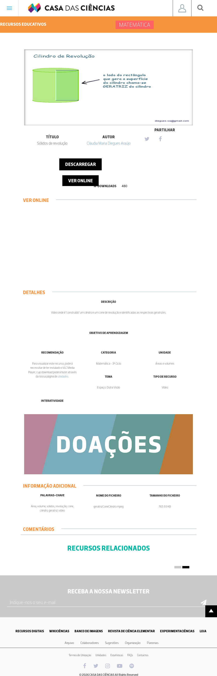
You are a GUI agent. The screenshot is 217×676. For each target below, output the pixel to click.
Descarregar (80, 164)
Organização (133, 643)
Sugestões (112, 643)
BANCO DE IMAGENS (89, 631)
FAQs (130, 655)
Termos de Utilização (80, 655)
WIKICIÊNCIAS (59, 631)
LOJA (203, 631)
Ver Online (80, 180)
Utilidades (100, 655)
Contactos (142, 655)
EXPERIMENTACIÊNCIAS (177, 631)
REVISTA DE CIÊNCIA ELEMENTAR (131, 631)
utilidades (63, 376)
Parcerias (152, 643)
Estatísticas (116, 655)
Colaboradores (89, 643)
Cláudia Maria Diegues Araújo (109, 143)
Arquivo (69, 643)
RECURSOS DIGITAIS (29, 631)
